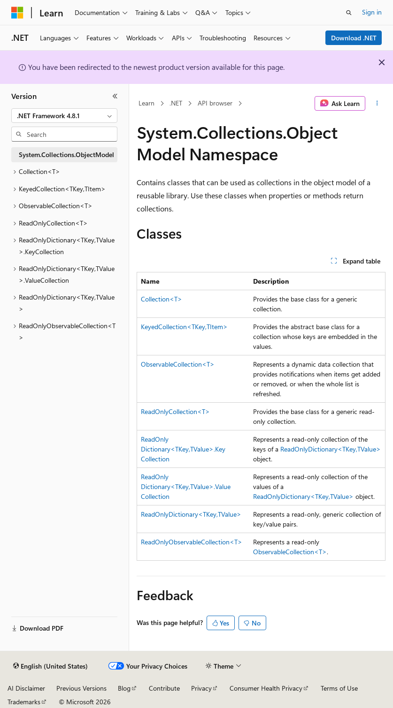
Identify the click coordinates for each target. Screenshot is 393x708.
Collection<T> (161, 298)
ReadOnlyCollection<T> (175, 411)
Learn (146, 102)
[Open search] (348, 12)
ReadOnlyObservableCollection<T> (191, 541)
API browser (215, 102)
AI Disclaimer (26, 688)
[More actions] (377, 103)
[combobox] (64, 115)
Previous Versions (81, 688)
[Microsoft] (17, 13)
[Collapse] (115, 96)
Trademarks (24, 701)
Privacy (201, 688)
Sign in (372, 12)
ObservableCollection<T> (178, 364)
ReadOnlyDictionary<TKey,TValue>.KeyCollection (183, 449)
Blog (124, 688)
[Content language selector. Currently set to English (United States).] (50, 666)
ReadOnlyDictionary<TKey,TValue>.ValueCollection (186, 486)
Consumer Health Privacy (266, 688)
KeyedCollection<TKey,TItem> (184, 326)
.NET (176, 102)
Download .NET (354, 37)
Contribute (164, 688)
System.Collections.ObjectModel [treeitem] (66, 154)
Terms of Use (339, 688)
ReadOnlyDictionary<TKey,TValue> (330, 448)
